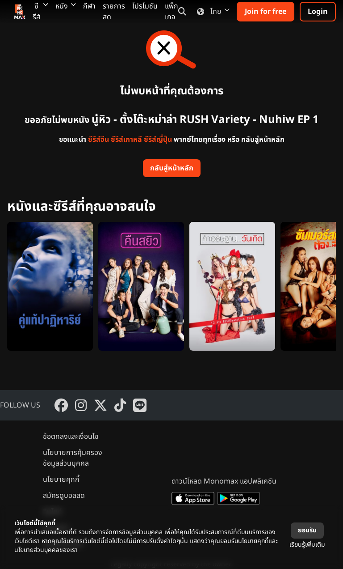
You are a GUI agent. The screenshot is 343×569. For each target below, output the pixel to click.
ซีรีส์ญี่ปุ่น (158, 139)
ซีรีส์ (40, 11)
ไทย (211, 11)
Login (318, 11)
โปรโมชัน (145, 6)
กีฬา (89, 6)
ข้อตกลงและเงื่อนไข (71, 436)
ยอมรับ (307, 530)
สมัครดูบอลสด (64, 495)
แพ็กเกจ (171, 11)
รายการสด (114, 11)
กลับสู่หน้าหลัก (171, 168)
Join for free (265, 11)
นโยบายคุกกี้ (61, 479)
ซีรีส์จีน (98, 139)
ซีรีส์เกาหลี (126, 139)
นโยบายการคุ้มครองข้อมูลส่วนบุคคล (72, 458)
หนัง (65, 6)
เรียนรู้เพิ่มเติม (307, 544)
